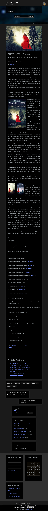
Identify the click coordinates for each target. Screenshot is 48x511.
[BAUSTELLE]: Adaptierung (20, 434)
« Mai (28, 478)
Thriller (14, 386)
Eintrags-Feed (11, 464)
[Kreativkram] (23, 8)
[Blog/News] (15, 8)
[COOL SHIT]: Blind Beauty (20, 431)
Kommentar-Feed (12, 467)
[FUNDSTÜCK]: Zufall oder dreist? (22, 423)
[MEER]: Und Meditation (19, 437)
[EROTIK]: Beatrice (18, 428)
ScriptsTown (30, 509)
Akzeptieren (30, 507)
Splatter (9, 386)
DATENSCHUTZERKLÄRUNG (19, 507)
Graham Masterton (26, 383)
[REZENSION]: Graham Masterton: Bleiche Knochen (21, 345)
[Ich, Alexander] (11, 11)
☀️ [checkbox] (44, 4)
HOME (17, 503)
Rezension (11, 64)
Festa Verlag (17, 383)
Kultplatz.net (12, 2)
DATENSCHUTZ (29, 503)
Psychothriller (35, 383)
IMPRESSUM (22, 503)
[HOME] (9, 8)
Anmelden (10, 461)
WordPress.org (12, 470)
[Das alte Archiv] (34, 8)
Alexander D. (20, 61)
